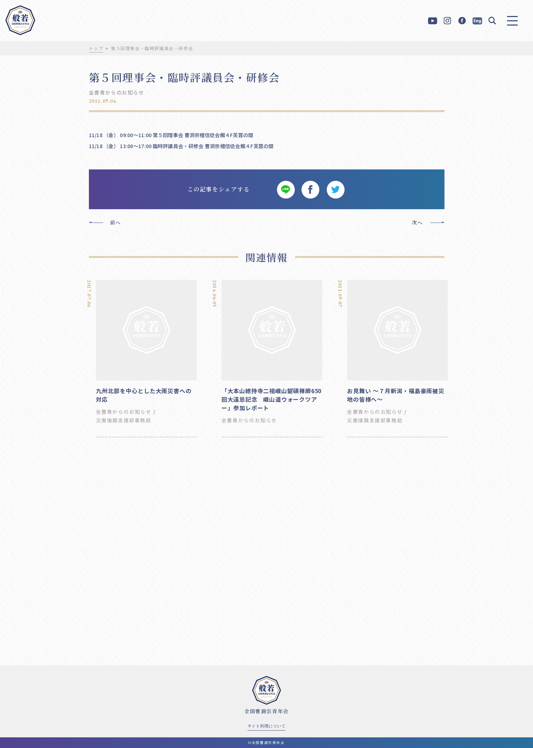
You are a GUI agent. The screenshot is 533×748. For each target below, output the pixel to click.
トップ (96, 48)
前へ (115, 222)
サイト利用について (266, 726)
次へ (417, 222)
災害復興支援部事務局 (123, 420)
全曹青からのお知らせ (116, 92)
